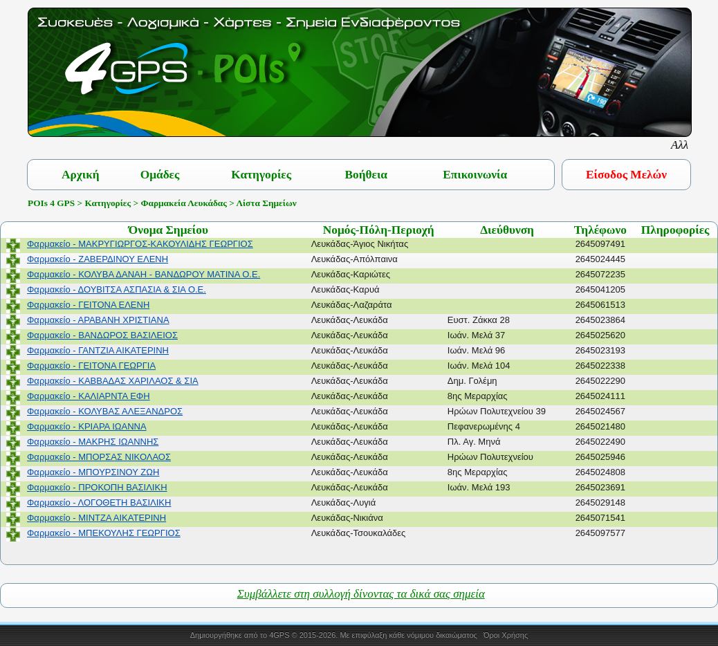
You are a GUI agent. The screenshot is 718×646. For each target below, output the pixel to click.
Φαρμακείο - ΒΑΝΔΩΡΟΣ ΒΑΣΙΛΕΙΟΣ (102, 335)
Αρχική (81, 174)
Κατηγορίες (261, 174)
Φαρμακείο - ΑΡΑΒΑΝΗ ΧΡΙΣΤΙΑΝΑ (98, 320)
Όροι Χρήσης (506, 635)
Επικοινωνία (475, 174)
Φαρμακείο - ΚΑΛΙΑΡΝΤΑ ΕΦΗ (88, 396)
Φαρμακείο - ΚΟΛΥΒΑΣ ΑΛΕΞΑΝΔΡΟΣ (105, 411)
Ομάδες (160, 174)
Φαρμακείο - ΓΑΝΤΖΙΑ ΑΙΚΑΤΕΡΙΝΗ (98, 350)
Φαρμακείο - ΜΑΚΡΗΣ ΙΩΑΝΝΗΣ (92, 441)
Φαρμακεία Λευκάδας (183, 203)
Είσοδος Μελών (626, 174)
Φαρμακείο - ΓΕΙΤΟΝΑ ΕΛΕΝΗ (88, 304)
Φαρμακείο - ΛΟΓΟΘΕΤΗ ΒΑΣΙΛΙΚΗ (99, 502)
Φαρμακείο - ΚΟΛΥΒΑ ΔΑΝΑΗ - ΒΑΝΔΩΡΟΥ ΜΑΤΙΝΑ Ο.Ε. (143, 274)
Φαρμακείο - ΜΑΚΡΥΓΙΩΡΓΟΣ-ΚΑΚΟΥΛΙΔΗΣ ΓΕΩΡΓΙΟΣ (140, 244)
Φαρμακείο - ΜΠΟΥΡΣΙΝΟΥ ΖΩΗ (93, 472)
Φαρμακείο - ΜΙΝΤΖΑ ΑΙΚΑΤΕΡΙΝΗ (96, 518)
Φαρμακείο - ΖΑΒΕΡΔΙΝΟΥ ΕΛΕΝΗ (97, 259)
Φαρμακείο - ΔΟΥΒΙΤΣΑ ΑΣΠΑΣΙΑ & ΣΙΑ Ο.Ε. (116, 289)
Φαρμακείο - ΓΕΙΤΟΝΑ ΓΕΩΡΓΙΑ (91, 365)
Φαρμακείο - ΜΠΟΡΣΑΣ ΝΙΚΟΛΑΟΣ (99, 457)
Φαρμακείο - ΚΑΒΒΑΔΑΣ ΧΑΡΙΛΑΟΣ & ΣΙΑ (113, 381)
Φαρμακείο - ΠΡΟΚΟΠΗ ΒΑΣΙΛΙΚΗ (97, 487)
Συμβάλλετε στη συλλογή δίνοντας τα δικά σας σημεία (361, 593)
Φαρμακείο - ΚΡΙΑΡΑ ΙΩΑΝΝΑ (87, 426)
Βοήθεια (365, 174)
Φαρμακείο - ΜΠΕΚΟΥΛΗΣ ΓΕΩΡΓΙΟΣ (104, 533)
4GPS (279, 635)
